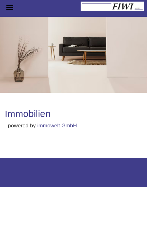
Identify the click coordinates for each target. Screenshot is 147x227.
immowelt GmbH (57, 126)
